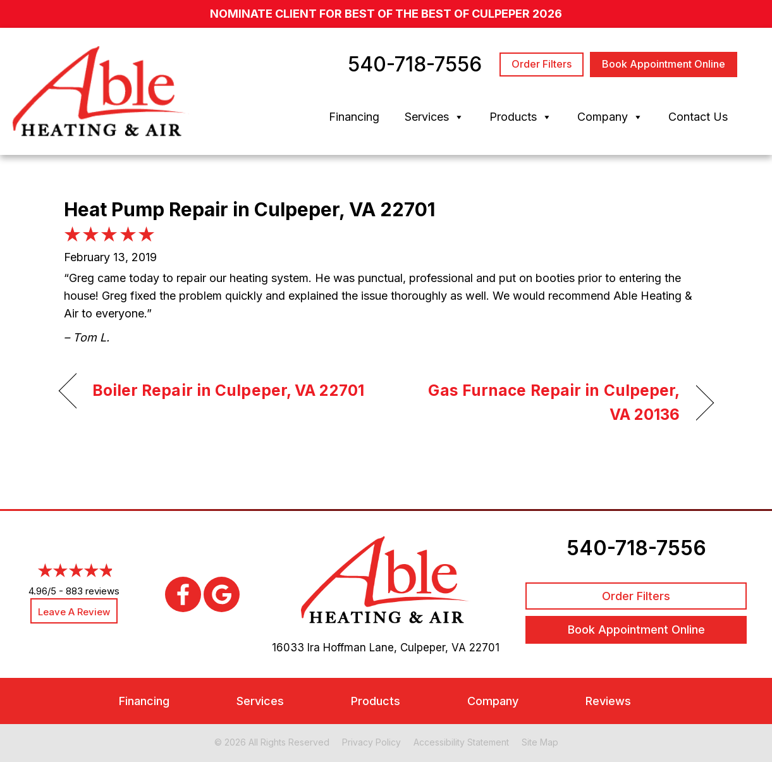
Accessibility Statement (461, 742)
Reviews (608, 701)
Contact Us (698, 116)
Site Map (540, 742)
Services (434, 117)
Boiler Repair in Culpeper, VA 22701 (228, 390)
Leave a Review (74, 612)
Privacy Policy (371, 742)
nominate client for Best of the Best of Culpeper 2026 (386, 13)
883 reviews (92, 591)
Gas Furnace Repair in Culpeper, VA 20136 (542, 402)
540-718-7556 (636, 548)
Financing (354, 116)
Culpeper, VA (433, 647)
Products (520, 117)
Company (610, 117)
